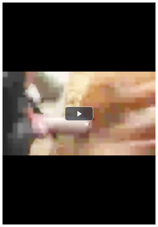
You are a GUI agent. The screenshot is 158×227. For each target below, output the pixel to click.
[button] (79, 114)
